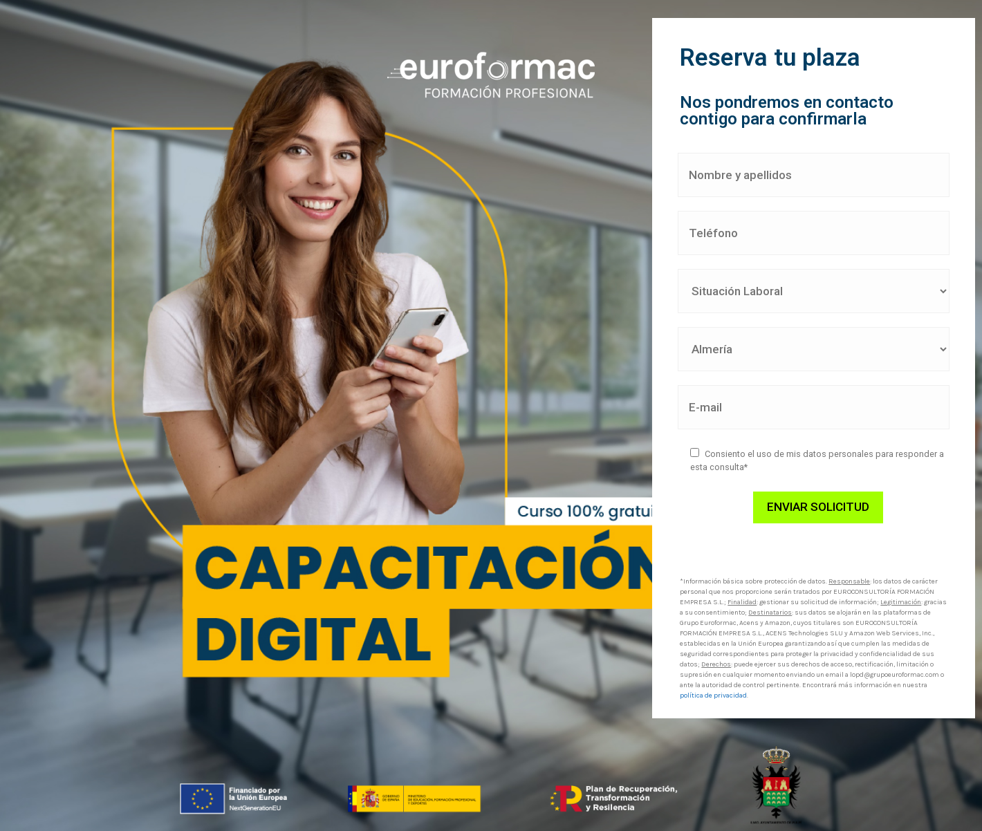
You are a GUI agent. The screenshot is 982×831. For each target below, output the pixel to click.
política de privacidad (713, 695)
